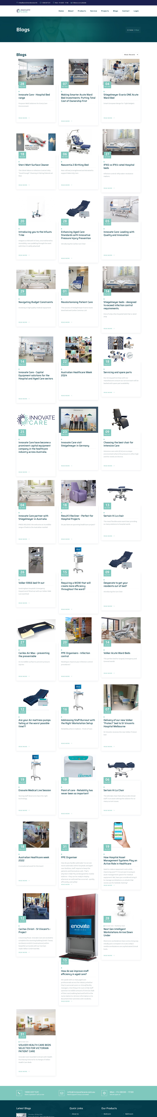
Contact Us (76, 1092)
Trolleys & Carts (109, 1084)
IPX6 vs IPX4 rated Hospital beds (119, 166)
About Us (75, 1072)
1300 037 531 (46, 2)
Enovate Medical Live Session (35, 790)
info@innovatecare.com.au (81, 1050)
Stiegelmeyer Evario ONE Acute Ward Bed (121, 96)
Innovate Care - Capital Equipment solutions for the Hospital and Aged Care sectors (36, 375)
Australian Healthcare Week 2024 (76, 373)
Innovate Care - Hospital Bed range (34, 96)
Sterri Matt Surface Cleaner (34, 165)
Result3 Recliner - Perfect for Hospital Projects (77, 517)
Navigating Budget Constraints (36, 302)
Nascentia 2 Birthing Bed (75, 165)
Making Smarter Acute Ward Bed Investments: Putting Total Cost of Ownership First (78, 98)
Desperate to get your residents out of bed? (116, 584)
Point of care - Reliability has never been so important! (77, 791)
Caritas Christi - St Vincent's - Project (35, 930)
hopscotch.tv (92, 1111)
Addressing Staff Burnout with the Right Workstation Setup (78, 721)
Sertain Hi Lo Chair (114, 790)
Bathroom (129, 1072)
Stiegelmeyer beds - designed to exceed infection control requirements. (120, 305)
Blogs (115, 11)
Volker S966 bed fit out (31, 583)
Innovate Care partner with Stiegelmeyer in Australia (33, 517)
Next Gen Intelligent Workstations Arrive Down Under (118, 932)
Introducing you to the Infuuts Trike (35, 233)
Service (93, 11)
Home (61, 11)
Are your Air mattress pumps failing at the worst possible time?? (35, 723)
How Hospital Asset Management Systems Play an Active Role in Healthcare (120, 860)
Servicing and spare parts (118, 372)
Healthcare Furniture (111, 1080)
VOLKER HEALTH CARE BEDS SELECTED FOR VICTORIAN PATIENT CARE (35, 1006)
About (71, 11)
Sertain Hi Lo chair (114, 516)
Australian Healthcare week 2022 (34, 858)
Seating (128, 1076)
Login (136, 11)
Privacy (86, 1113)
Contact (126, 11)
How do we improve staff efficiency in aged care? (75, 930)
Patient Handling (131, 1080)
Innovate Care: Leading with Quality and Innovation (119, 233)
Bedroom (107, 1072)
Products (82, 11)
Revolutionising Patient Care (77, 302)
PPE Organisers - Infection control (75, 654)
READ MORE (24, 118)
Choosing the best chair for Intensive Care (118, 444)
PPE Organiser (69, 857)
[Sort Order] (130, 54)
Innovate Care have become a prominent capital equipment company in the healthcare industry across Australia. (35, 447)
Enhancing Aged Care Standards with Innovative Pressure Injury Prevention (76, 235)
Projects (105, 11)
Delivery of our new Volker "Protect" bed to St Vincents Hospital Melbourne (119, 723)
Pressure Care (109, 1076)
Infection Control (131, 1084)
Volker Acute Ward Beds (117, 653)
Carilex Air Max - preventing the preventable (34, 654)
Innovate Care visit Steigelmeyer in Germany (75, 444)
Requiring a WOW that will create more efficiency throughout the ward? (76, 586)
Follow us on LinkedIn (79, 2)
